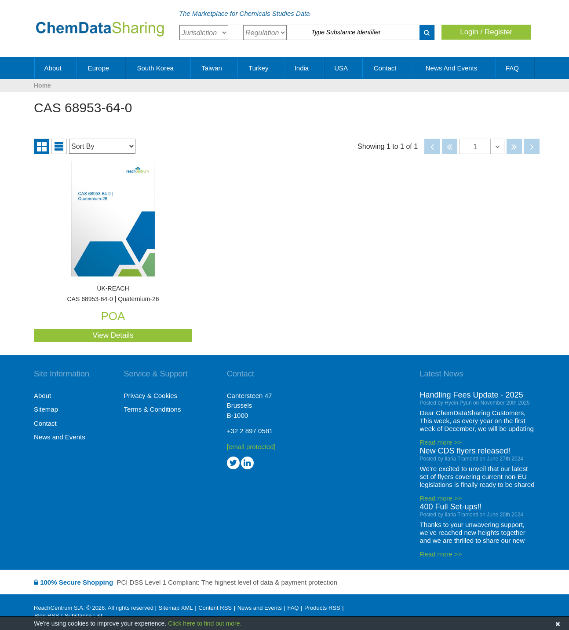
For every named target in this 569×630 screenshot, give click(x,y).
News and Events (455, 68)
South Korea (158, 68)
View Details (112, 335)
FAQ (515, 68)
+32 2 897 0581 (250, 431)
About (56, 68)
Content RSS (215, 607)
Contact (388, 68)
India (305, 68)
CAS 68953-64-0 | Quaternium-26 (113, 293)
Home (42, 85)
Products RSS (322, 607)
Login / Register (486, 32)
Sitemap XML (175, 607)
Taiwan (214, 68)
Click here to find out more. (204, 623)
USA (344, 68)
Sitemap (46, 409)
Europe (102, 68)
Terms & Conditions (152, 409)
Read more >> (441, 442)
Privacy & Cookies (150, 395)
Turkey (261, 68)
